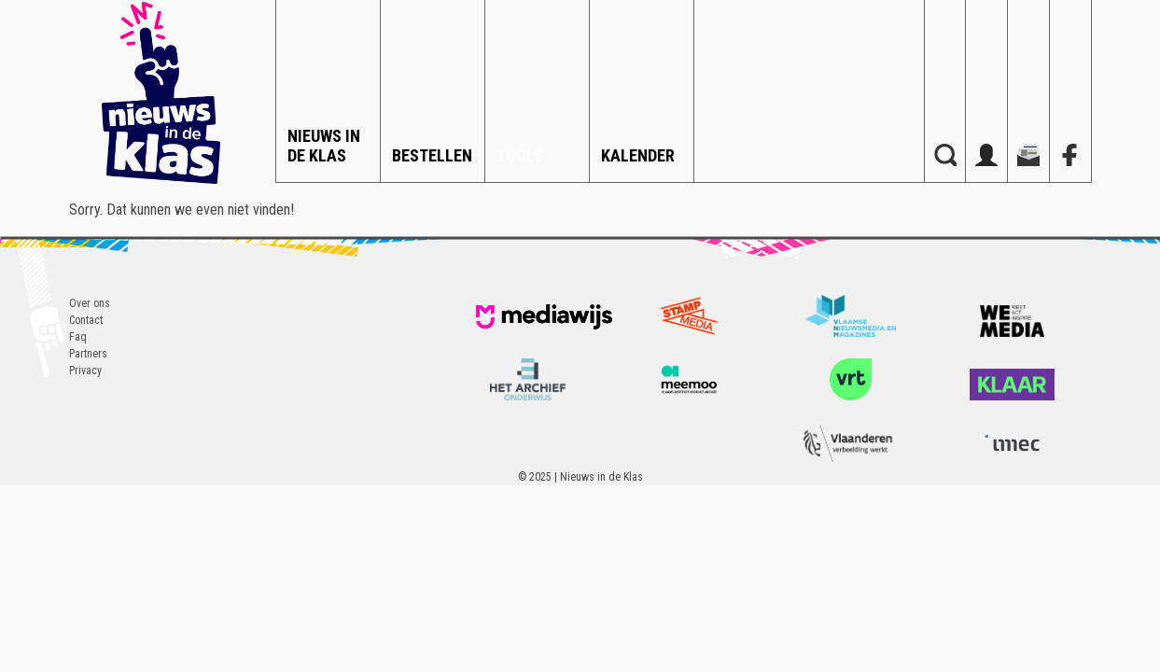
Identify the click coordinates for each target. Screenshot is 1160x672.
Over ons (89, 303)
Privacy (85, 370)
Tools (520, 155)
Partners (88, 353)
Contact (86, 320)
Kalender (638, 155)
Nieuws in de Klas (323, 145)
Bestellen (432, 155)
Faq (78, 336)
